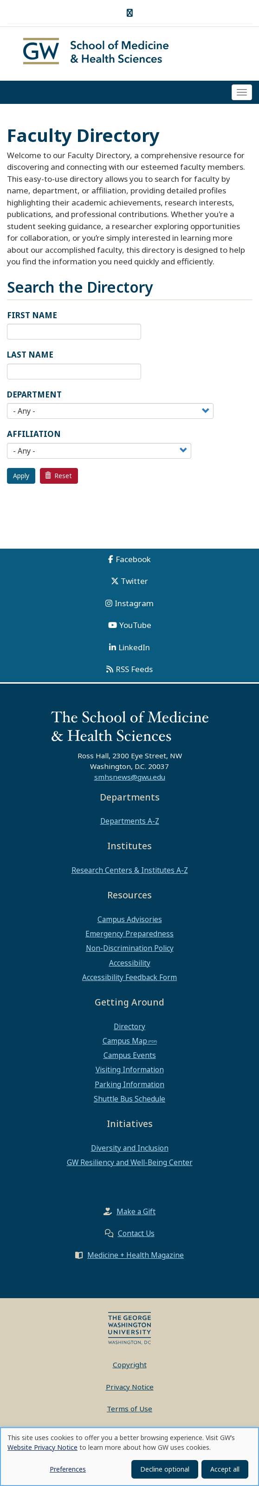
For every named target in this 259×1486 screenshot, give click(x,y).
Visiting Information (130, 1071)
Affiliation (34, 435)
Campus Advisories (129, 920)
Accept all (225, 1469)
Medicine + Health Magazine (135, 1256)
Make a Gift (136, 1212)
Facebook (133, 560)
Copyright (130, 1366)
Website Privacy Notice (42, 1447)
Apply (21, 476)
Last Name (30, 356)
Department (34, 395)
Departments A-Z (129, 822)
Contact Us (136, 1234)
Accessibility (129, 963)
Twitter (134, 582)
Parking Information (129, 1085)
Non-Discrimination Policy (130, 949)
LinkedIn (134, 648)
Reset (58, 476)
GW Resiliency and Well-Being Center (130, 1163)
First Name (32, 316)
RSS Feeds (134, 670)
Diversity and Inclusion (129, 1148)
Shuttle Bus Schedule (129, 1099)
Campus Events (130, 1056)
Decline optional (164, 1469)
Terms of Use (129, 1410)
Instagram (134, 604)
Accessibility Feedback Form (129, 978)
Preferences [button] (68, 1469)
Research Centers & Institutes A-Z (129, 871)
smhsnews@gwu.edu (129, 777)
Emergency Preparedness (129, 934)
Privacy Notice (130, 1387)
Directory (129, 1027)
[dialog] (129, 1456)
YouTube (135, 626)
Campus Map (125, 1041)
